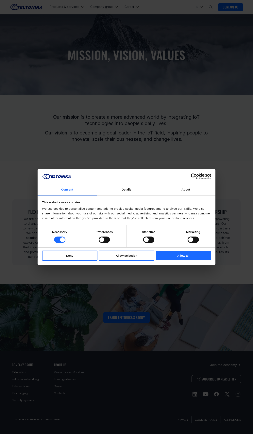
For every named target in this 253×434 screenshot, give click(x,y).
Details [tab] (126, 189)
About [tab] (185, 189)
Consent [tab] (67, 189)
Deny (69, 255)
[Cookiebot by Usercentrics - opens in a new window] (194, 176)
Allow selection (126, 255)
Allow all (183, 255)
